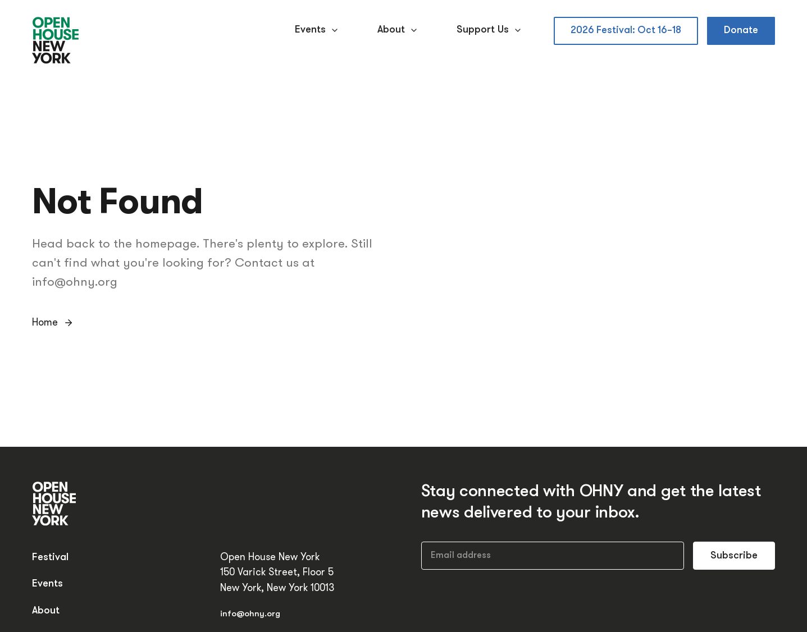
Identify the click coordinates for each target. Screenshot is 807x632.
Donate (741, 30)
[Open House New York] (56, 41)
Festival (50, 557)
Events (318, 30)
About (399, 30)
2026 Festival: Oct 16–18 (626, 30)
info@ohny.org (250, 614)
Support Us (491, 30)
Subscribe (734, 556)
